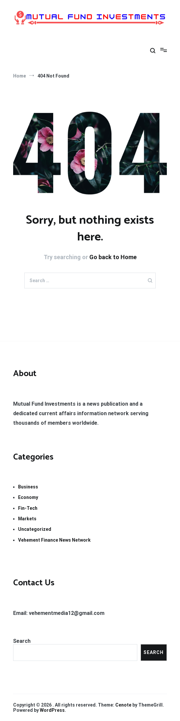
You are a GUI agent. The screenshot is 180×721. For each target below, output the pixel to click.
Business (28, 486)
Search (22, 641)
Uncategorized (34, 529)
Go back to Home (113, 257)
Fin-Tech (27, 508)
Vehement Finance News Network (54, 540)
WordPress (52, 710)
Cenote (123, 705)
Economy (28, 497)
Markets (27, 518)
